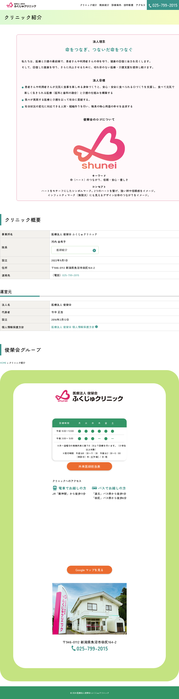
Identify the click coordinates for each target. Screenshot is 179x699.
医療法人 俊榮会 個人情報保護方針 (73, 327)
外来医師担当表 (89, 466)
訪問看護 (128, 5)
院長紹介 (104, 5)
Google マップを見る (90, 569)
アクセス (140, 5)
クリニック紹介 (88, 5)
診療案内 (116, 5)
